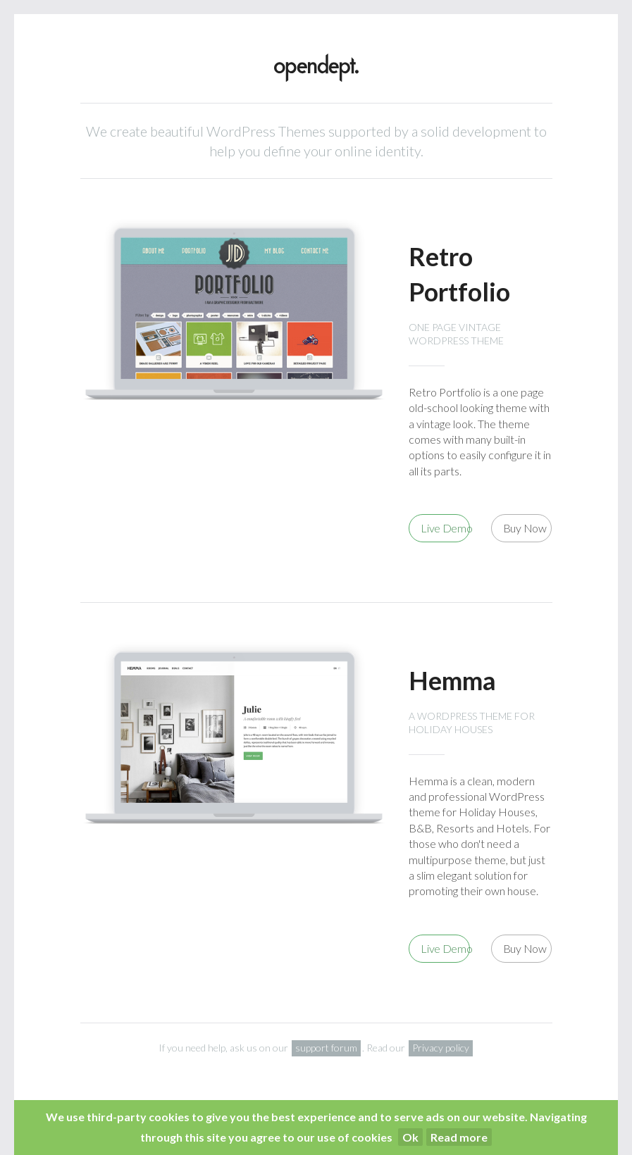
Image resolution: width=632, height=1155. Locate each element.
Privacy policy (440, 1048)
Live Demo (445, 528)
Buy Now (525, 528)
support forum (326, 1048)
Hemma (452, 680)
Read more (459, 1137)
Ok (410, 1137)
